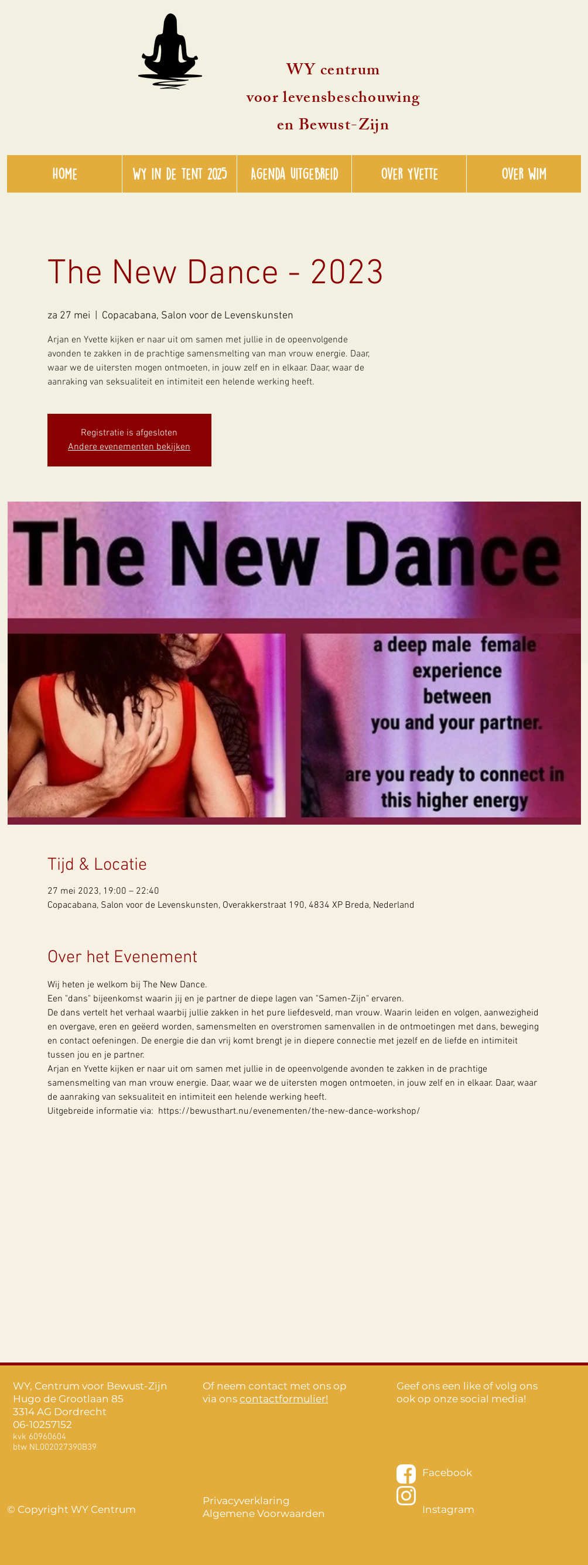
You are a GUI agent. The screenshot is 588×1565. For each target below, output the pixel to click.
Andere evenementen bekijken (129, 447)
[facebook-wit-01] (406, 1474)
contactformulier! (284, 1399)
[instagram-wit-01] (406, 1495)
